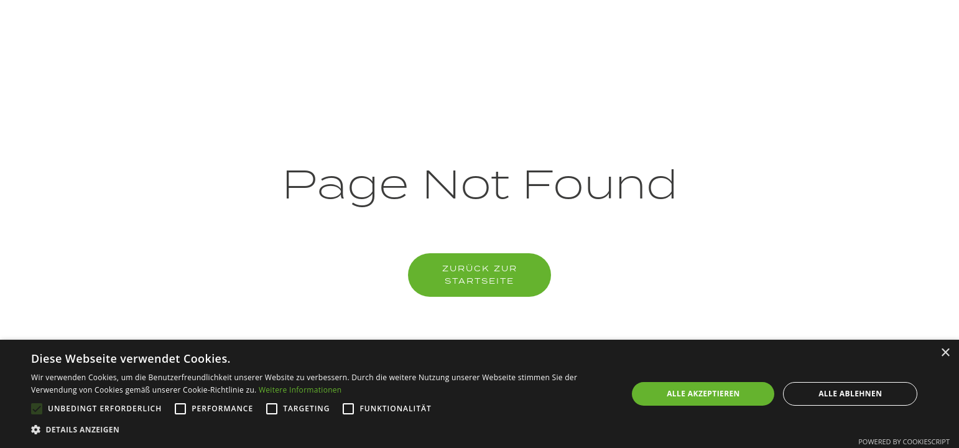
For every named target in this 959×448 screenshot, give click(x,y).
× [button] (945, 353)
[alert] (479, 394)
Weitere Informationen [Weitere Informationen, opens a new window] (300, 390)
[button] (320, 430)
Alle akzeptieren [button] (703, 393)
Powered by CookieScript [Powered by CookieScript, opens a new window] (904, 441)
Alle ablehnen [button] (850, 393)
